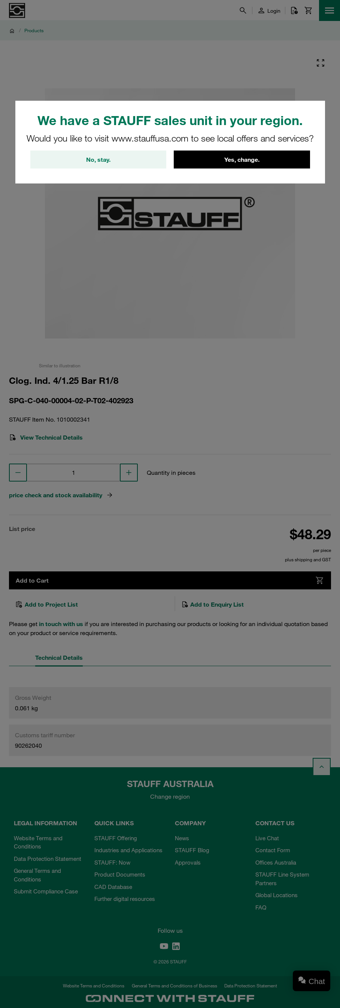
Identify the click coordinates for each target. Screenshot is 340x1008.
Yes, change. (241, 159)
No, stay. (98, 159)
